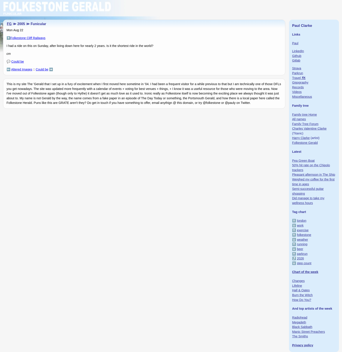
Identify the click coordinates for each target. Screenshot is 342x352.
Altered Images (21, 69)
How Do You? (301, 300)
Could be (17, 61)
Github (296, 56)
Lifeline (297, 285)
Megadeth (299, 322)
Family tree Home (304, 114)
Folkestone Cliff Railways (28, 38)
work (300, 225)
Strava (296, 68)
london (301, 220)
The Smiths (300, 336)
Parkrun (297, 73)
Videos (297, 92)
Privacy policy (302, 345)
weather (302, 239)
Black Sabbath (302, 327)
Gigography (300, 82)
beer (300, 249)
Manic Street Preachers (308, 331)
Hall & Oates (301, 290)
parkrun (302, 254)
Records (298, 87)
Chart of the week (305, 272)
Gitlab (296, 60)
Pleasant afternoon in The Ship (313, 174)
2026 (300, 258)
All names (299, 119)
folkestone (304, 235)
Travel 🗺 (298, 78)
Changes (298, 281)
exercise (303, 230)
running (302, 244)
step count (304, 263)
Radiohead (299, 317)
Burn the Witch (302, 295)
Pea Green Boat (303, 160)
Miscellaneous (302, 96)
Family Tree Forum (305, 124)
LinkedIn (298, 51)
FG (9, 24)
